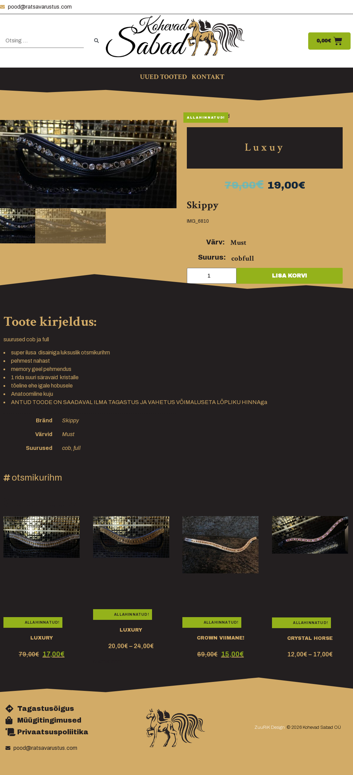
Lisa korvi (289, 276)
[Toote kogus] (211, 276)
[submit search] (96, 41)
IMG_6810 (198, 221)
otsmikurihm (37, 477)
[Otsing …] (42, 41)
